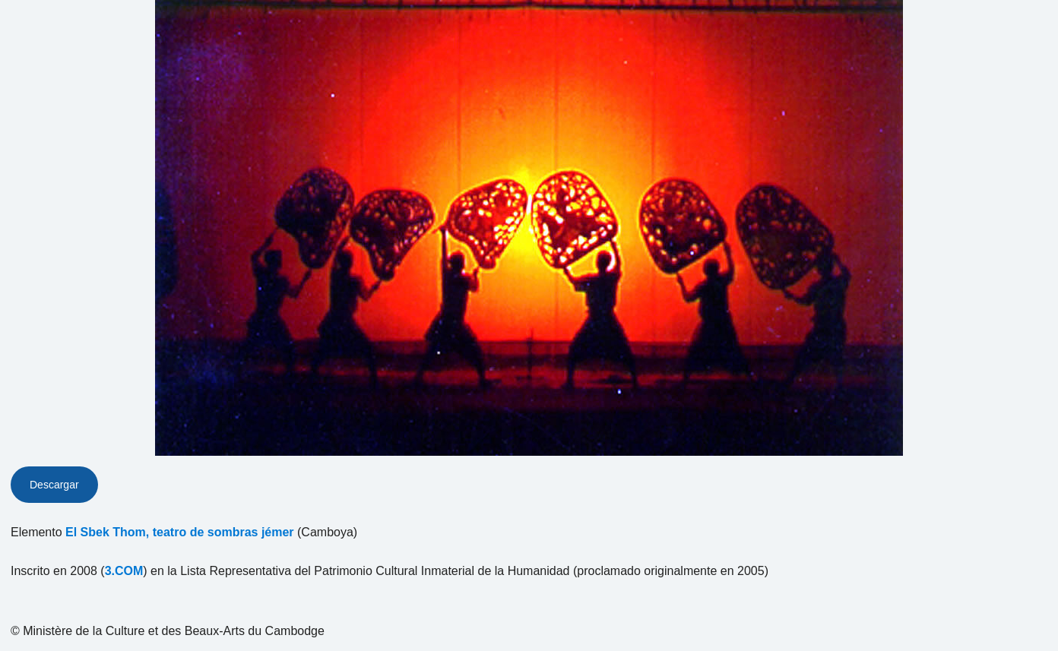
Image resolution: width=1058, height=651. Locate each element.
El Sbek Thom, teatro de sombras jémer (179, 532)
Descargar (54, 485)
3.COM (124, 570)
